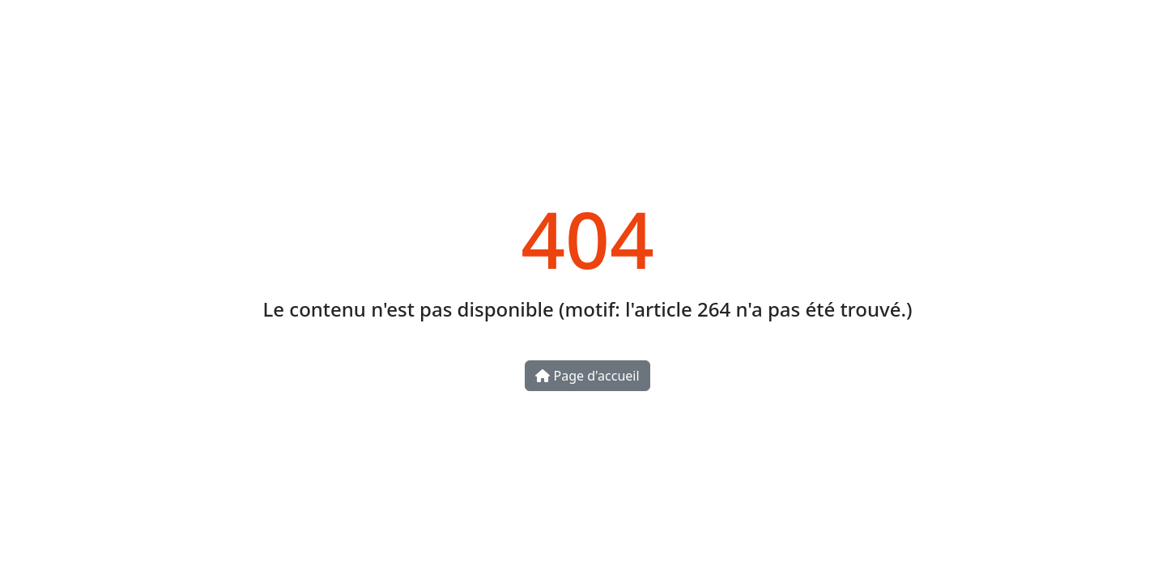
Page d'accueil (587, 376)
